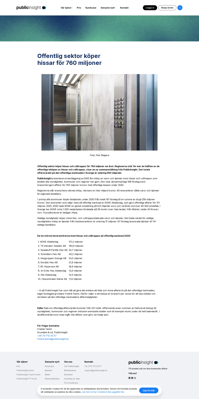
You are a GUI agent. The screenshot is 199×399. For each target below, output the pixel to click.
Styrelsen (68, 374)
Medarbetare (70, 370)
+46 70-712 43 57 (47, 335)
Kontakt (124, 7)
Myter (47, 374)
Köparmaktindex (52, 378)
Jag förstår (149, 390)
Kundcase (90, 7)
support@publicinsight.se (95, 370)
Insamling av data (72, 378)
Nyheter (48, 370)
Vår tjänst (66, 7)
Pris (79, 7)
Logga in (150, 7)
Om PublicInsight (71, 366)
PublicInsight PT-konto (27, 378)
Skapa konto (167, 7)
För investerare (71, 383)
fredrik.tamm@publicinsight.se (53, 339)
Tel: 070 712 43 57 (92, 366)
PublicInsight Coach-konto (28, 374)
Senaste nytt (108, 7)
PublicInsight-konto (25, 370)
